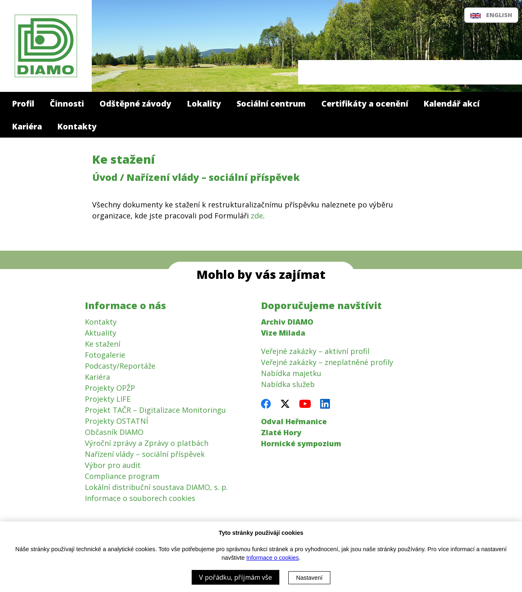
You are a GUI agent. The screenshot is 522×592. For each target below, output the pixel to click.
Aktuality (100, 333)
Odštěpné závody (135, 103)
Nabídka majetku (291, 373)
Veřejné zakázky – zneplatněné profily (327, 362)
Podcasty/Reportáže (120, 366)
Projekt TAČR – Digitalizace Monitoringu (155, 410)
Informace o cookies (272, 557)
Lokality (204, 103)
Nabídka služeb (288, 384)
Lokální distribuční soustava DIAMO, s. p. (156, 487)
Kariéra (27, 126)
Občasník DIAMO (114, 432)
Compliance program (122, 476)
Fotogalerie (105, 355)
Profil (23, 103)
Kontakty (77, 126)
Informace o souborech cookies (140, 498)
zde (257, 215)
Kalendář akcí (452, 103)
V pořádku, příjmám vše (235, 577)
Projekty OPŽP (110, 388)
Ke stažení (123, 159)
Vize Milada (283, 333)
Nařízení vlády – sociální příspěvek (145, 454)
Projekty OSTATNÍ (116, 421)
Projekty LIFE (107, 399)
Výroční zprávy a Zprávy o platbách (146, 443)
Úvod (104, 177)
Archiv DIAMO (287, 322)
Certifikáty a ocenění (364, 103)
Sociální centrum (271, 103)
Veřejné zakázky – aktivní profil (315, 351)
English (491, 15)
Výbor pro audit (113, 465)
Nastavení (309, 577)
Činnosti (67, 103)
